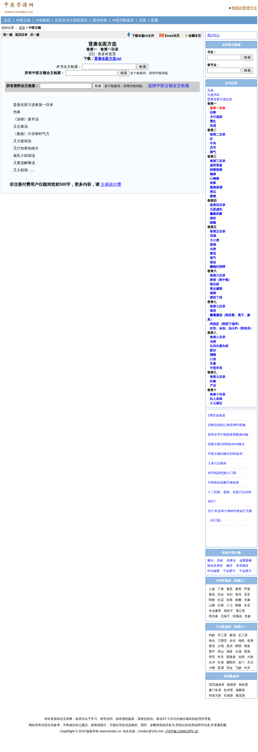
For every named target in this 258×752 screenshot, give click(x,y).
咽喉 (213, 355)
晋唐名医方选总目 (219, 99)
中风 (213, 143)
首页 (7, 20)
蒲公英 (240, 611)
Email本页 (169, 36)
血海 (250, 640)
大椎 (212, 668)
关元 (250, 662)
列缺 (212, 635)
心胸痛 (214, 178)
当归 (229, 594)
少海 (221, 646)
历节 (213, 148)
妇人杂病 (216, 399)
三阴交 (222, 640)
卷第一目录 (217, 108)
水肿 (213, 249)
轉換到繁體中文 (244, 8)
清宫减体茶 (216, 684)
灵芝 (247, 594)
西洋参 (213, 616)
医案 (154, 20)
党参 (248, 616)
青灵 (212, 646)
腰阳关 (231, 662)
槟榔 (238, 600)
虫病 (213, 341)
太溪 (238, 651)
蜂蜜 (238, 605)
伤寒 (213, 112)
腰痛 (213, 196)
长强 (221, 662)
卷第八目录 (217, 337)
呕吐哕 (214, 284)
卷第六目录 (217, 275)
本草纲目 (242, 565)
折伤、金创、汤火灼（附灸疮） (231, 328)
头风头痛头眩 (219, 346)
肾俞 (247, 646)
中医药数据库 (123, 20)
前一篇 (7, 35)
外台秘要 (213, 571)
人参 (212, 589)
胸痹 (213, 174)
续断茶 (240, 690)
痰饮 (213, 218)
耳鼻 (213, 363)
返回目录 (21, 35)
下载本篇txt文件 (140, 36)
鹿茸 (238, 589)
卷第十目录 (217, 394)
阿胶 (212, 600)
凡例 (210, 90)
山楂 (212, 605)
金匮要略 (245, 560)
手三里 (222, 635)
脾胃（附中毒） (221, 280)
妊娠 (213, 381)
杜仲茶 (228, 690)
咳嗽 (213, 222)
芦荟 (247, 589)
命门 (241, 662)
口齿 (213, 359)
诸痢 (213, 293)
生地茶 (228, 695)
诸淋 (213, 244)
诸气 (213, 258)
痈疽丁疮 (216, 297)
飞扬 (238, 668)
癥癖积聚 (216, 214)
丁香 (221, 589)
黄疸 (213, 253)
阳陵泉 (231, 657)
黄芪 (229, 589)
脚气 (213, 152)
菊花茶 (240, 695)
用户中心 (213, 35)
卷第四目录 (217, 205)
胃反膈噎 (216, 288)
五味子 (225, 616)
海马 (238, 594)
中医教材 (42, 20)
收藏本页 (193, 36)
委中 (212, 651)
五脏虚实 (216, 209)
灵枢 (220, 560)
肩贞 (229, 646)
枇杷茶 (231, 684)
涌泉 (229, 651)
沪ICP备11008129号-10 (181, 731)
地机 (241, 640)
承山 (221, 651)
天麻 (247, 600)
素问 (210, 560)
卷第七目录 (217, 306)
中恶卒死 (216, 368)
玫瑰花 (237, 616)
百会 (229, 668)
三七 (229, 605)
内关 (247, 668)
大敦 (250, 657)
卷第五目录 (217, 231)
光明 (241, 657)
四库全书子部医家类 (71, 20)
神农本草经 (215, 565)
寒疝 (213, 192)
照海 (247, 651)
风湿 (213, 125)
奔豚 (213, 183)
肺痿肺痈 (216, 170)
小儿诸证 (216, 403)
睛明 (238, 646)
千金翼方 (245, 571)
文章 (142, 20)
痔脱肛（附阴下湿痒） (225, 324)
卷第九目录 (217, 377)
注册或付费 (111, 184)
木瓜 (247, 605)
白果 (221, 605)
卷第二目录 (217, 134)
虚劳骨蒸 (216, 165)
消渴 (213, 236)
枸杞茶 (243, 684)
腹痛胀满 (216, 187)
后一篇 (34, 35)
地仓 (212, 640)
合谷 (233, 640)
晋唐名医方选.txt (107, 58)
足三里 (243, 635)
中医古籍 (23, 20)
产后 (213, 385)
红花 (221, 600)
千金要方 (229, 571)
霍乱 (213, 121)
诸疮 (213, 311)
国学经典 (99, 20)
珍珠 (229, 600)
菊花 (212, 594)
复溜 (221, 668)
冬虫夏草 (215, 611)
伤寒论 (231, 560)
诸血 (213, 262)
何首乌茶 (215, 695)
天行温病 (216, 117)
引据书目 (213, 95)
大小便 (214, 240)
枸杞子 (228, 611)
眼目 (213, 350)
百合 (221, 594)
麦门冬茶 (215, 690)
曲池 (233, 635)
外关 (221, 657)
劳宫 (212, 657)
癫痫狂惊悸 (217, 266)
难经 (229, 565)
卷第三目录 (217, 161)
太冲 (212, 662)
